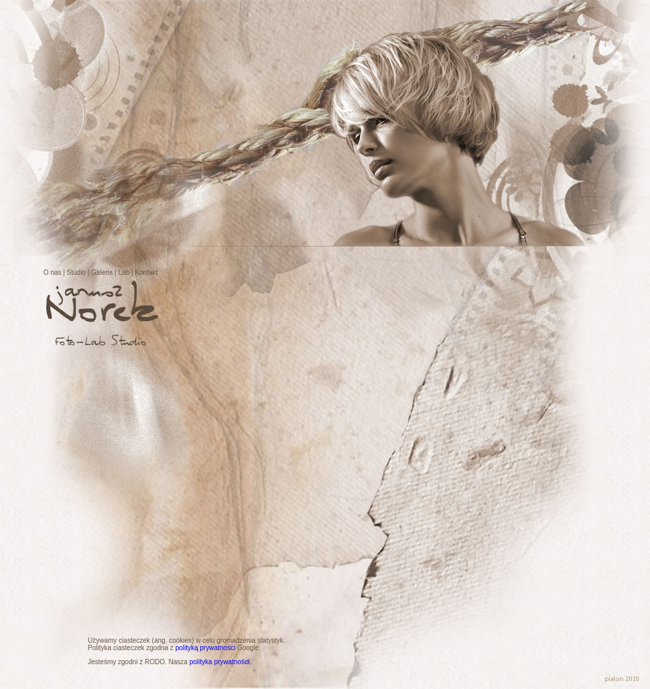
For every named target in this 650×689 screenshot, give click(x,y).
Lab (124, 272)
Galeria (102, 272)
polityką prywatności (205, 647)
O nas (53, 272)
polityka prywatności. (220, 662)
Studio (76, 272)
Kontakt (146, 272)
